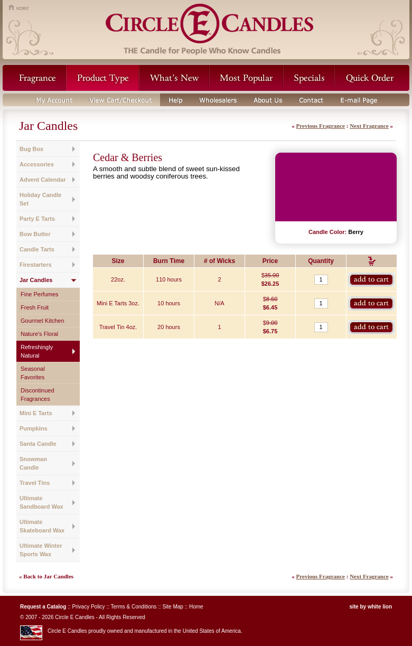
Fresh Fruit (35, 307)
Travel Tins (35, 483)
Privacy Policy (88, 607)
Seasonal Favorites (33, 373)
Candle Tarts (37, 249)
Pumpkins (34, 428)
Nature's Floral (39, 334)
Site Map (172, 607)
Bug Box (31, 149)
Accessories (37, 164)
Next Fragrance (369, 126)
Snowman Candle (33, 463)
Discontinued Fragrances (37, 394)
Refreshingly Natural (37, 351)
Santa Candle (38, 444)
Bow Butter (35, 234)
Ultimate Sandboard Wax (41, 502)
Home (196, 607)
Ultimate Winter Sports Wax (41, 549)
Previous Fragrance (320, 126)
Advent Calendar (42, 179)
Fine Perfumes (40, 294)
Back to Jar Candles (48, 576)
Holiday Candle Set (40, 199)
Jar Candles (36, 280)
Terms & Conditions (134, 607)
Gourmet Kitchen (42, 320)
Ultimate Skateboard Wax (42, 526)
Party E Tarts (37, 219)
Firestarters (36, 264)
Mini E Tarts (36, 413)
